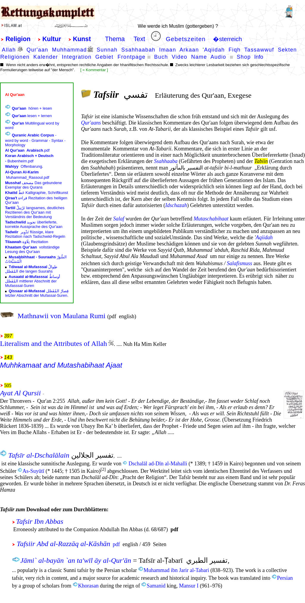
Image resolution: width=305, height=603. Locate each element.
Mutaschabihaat (211, 219)
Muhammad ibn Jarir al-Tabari (176, 570)
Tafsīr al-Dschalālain (38, 455)
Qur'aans (91, 123)
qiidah (266, 237)
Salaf (118, 219)
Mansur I (189, 586)
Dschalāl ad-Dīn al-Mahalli (157, 464)
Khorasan (88, 586)
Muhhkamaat (20, 365)
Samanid (156, 586)
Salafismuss (239, 263)
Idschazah (176, 205)
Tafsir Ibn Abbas (41, 521)
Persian (285, 578)
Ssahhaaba (166, 161)
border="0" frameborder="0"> (36, 193)
